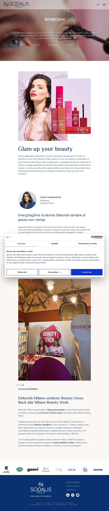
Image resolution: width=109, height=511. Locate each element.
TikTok (69, 45)
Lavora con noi (72, 486)
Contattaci (71, 490)
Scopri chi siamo (73, 482)
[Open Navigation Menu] (104, 4)
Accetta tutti (87, 272)
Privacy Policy (40, 263)
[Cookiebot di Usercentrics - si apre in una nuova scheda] (92, 237)
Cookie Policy (47, 503)
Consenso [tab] (21, 243)
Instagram (53, 45)
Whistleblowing (69, 503)
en (98, 5)
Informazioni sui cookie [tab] (87, 243)
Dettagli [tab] (54, 243)
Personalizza (54, 272)
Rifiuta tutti (22, 272)
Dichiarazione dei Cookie (58, 503)
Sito (38, 45)
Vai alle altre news (28, 389)
